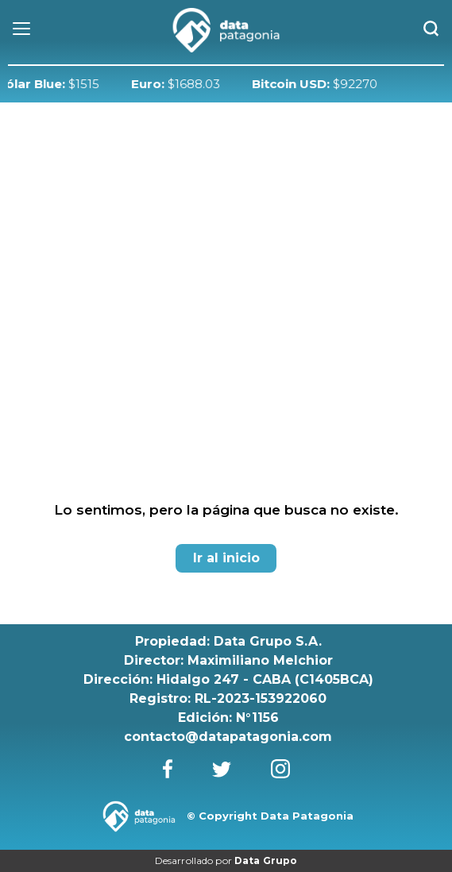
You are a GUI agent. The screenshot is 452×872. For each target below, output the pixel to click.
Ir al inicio (226, 557)
